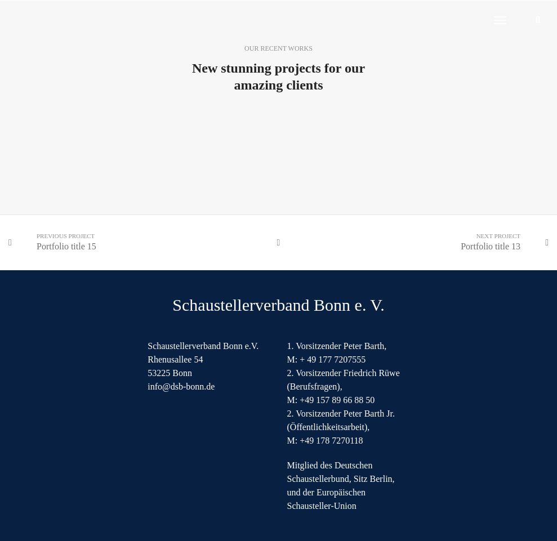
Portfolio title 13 (490, 246)
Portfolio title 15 (66, 246)
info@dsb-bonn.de (181, 386)
